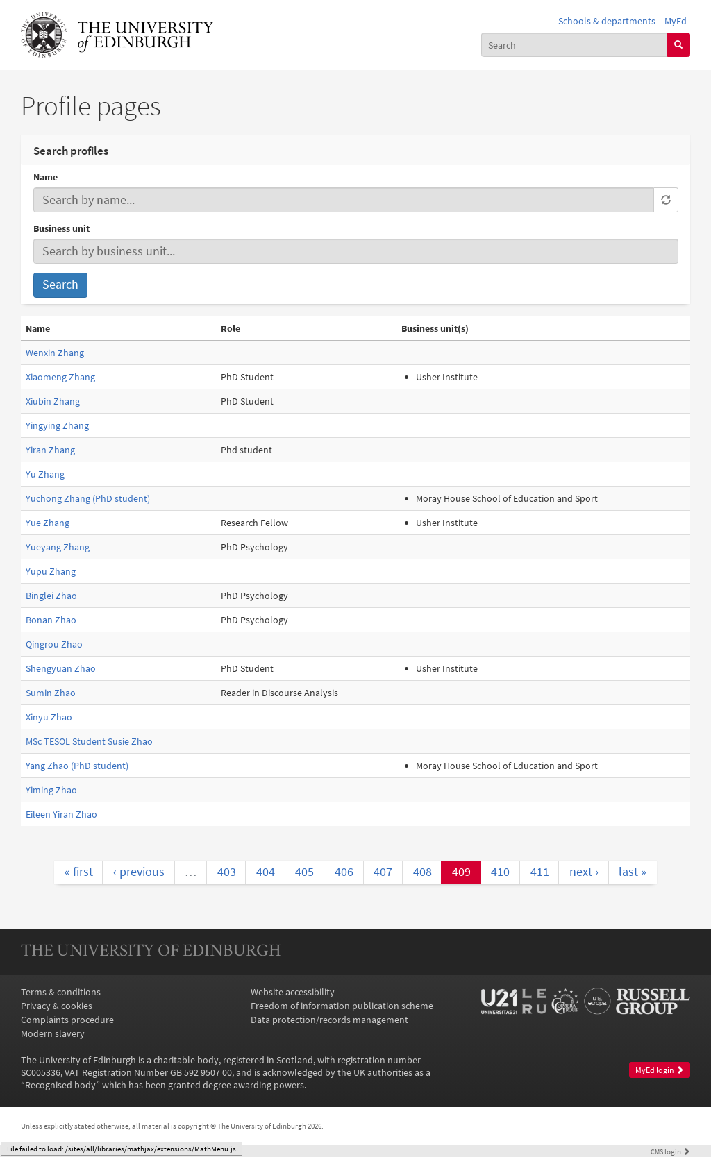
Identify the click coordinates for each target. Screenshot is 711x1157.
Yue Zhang (47, 522)
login (670, 1151)
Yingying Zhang (57, 425)
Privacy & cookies (56, 1005)
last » (632, 871)
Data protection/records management (329, 1019)
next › (584, 871)
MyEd (675, 21)
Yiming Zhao (51, 790)
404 (265, 871)
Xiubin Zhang (53, 401)
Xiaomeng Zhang (60, 377)
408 (422, 871)
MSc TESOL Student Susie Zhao (89, 741)
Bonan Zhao (51, 620)
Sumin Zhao (51, 692)
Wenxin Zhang (55, 352)
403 (226, 871)
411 (539, 871)
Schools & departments (606, 21)
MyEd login (659, 1070)
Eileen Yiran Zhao (61, 814)
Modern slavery (53, 1033)
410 (500, 871)
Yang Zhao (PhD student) (77, 765)
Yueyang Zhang (58, 547)
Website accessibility (293, 992)
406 (344, 871)
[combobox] (574, 44)
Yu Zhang (45, 474)
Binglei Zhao (51, 595)
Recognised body (60, 1085)
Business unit (61, 228)
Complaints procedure (67, 1019)
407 (383, 871)
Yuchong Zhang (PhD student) (88, 498)
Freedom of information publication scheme (342, 1005)
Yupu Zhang (51, 571)
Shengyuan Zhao (61, 668)
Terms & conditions (61, 992)
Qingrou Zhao (54, 644)
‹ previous (139, 871)
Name (45, 177)
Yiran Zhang (50, 450)
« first (79, 871)
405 (304, 871)
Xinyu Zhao (49, 717)
